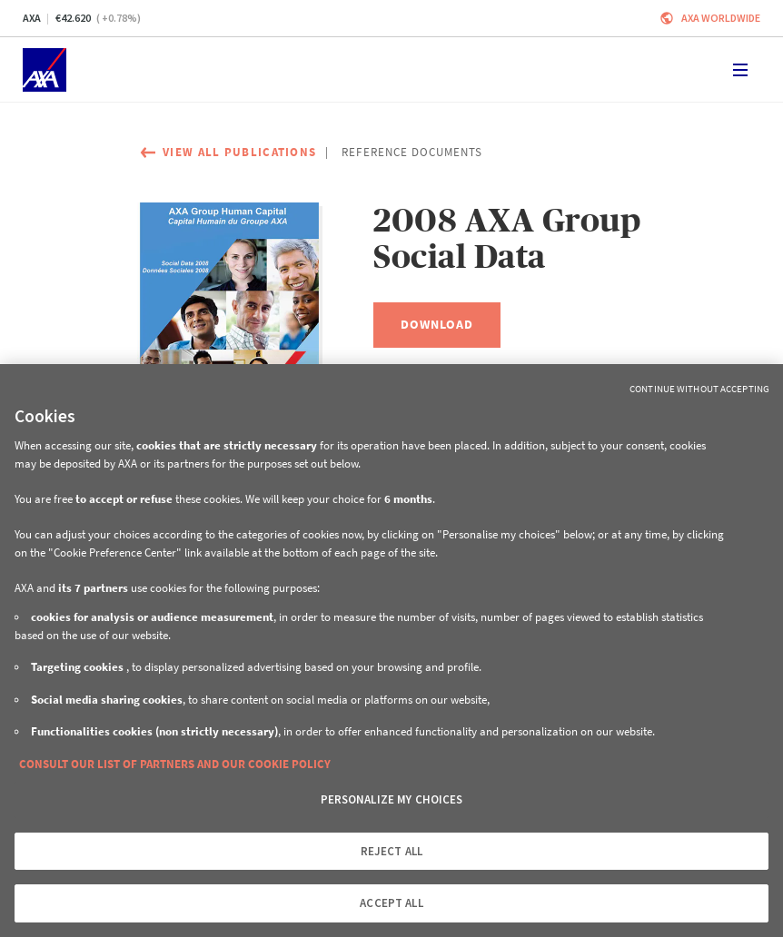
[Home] (44, 70)
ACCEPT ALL (391, 903)
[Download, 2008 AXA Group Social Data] (437, 325)
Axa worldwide (720, 18)
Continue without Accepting (699, 388)
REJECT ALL (391, 851)
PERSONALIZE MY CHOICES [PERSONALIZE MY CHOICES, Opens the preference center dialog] (392, 799)
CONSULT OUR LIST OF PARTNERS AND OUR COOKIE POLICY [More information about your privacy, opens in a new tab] (175, 764)
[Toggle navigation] (740, 70)
